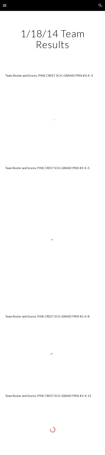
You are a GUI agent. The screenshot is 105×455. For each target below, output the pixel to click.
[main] (52, 39)
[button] (4, 5)
